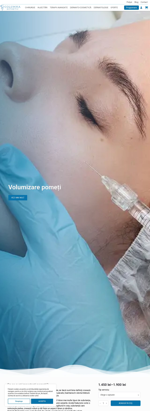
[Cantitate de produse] (103, 403)
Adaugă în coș (125, 403)
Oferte (114, 7)
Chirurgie (30, 7)
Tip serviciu (103, 390)
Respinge (19, 401)
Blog (136, 2)
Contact (144, 2)
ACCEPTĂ (42, 401)
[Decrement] (100, 403)
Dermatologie (101, 7)
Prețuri (129, 2)
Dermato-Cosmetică (80, 7)
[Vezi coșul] (146, 8)
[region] (30, 395)
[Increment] (106, 403)
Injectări (42, 7)
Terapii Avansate (59, 7)
